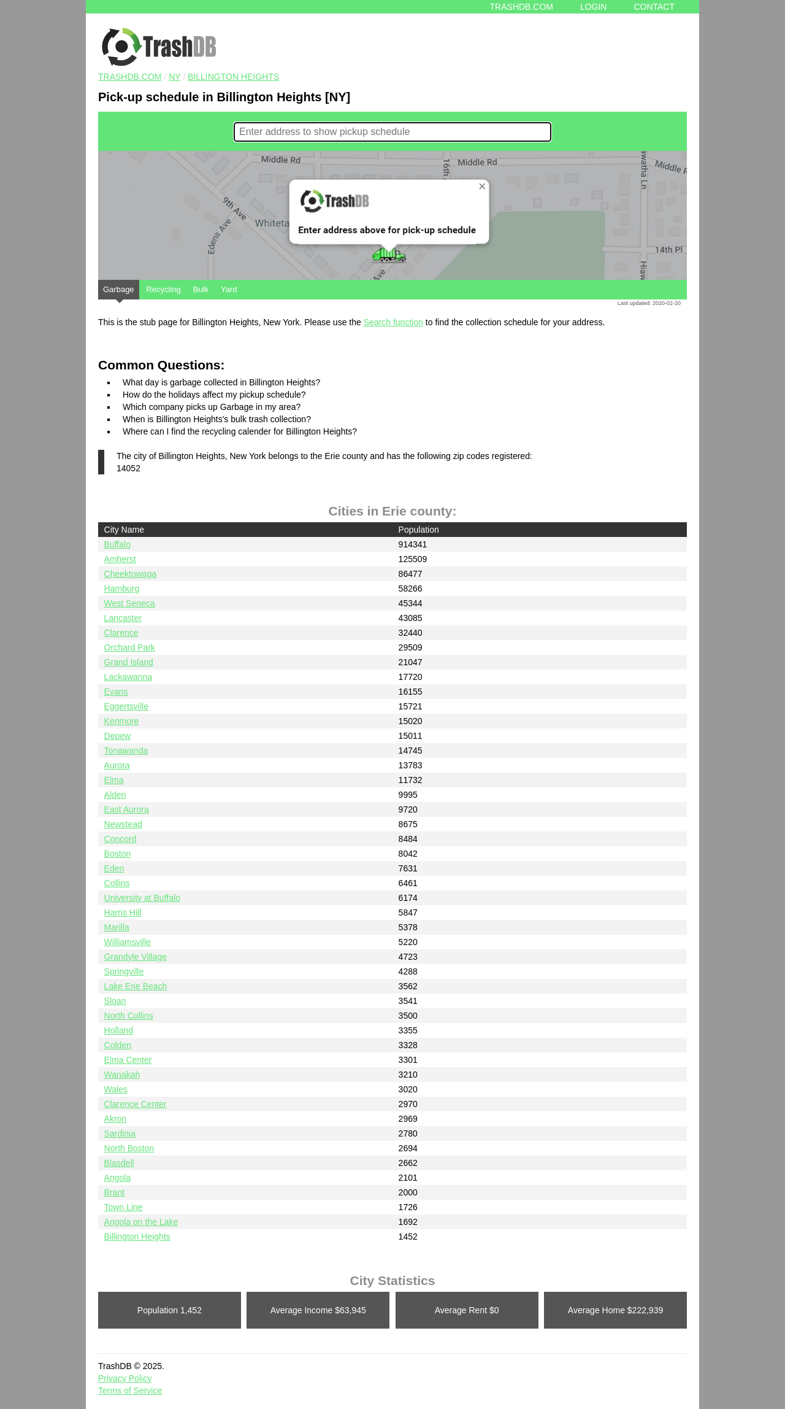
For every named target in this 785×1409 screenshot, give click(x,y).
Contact (654, 7)
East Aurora (126, 809)
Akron (115, 1119)
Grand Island (128, 662)
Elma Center (128, 1060)
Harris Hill (123, 912)
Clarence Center (135, 1104)
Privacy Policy (124, 1378)
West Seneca (129, 603)
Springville (124, 971)
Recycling (163, 289)
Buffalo (117, 544)
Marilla (116, 927)
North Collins (128, 1016)
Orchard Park (129, 647)
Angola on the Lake (141, 1222)
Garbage (118, 292)
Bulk (201, 289)
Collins (117, 883)
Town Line (123, 1207)
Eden (114, 868)
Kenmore (121, 721)
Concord (120, 839)
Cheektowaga (130, 574)
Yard (229, 289)
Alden (115, 795)
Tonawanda (126, 750)
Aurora (117, 765)
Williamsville (127, 942)
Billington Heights (233, 77)
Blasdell (119, 1163)
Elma (114, 780)
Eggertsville (126, 706)
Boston (117, 854)
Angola (117, 1178)
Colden (117, 1045)
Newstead (123, 824)
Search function (393, 322)
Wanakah (122, 1074)
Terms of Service (130, 1390)
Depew (117, 736)
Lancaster (123, 618)
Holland (118, 1030)
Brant (114, 1192)
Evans (116, 692)
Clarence (121, 633)
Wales (116, 1089)
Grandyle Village (135, 957)
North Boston (129, 1148)
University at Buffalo (142, 898)
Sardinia (120, 1133)
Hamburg (122, 588)
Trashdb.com (521, 7)
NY (174, 77)
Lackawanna (128, 677)
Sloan (115, 1001)
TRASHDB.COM (129, 77)
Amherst (120, 559)
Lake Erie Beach (135, 986)
